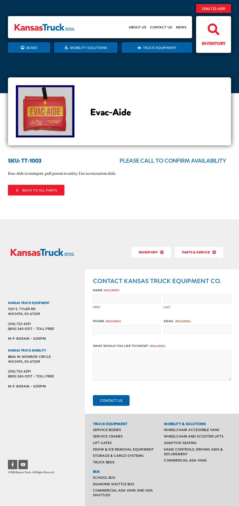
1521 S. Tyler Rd (22, 308)
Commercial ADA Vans (185, 460)
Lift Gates (102, 442)
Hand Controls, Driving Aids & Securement (193, 451)
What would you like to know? (129, 345)
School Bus (104, 477)
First (97, 307)
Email (177, 321)
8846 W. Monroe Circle (29, 356)
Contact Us (161, 27)
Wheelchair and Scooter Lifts (194, 436)
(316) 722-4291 (213, 8)
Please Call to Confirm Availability (173, 160)
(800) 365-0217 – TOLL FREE (31, 328)
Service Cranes (108, 436)
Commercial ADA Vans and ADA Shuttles (123, 492)
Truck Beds (104, 462)
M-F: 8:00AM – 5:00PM (27, 338)
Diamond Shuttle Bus (113, 483)
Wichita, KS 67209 (24, 313)
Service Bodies (107, 429)
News (181, 27)
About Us (137, 27)
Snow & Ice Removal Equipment (123, 449)
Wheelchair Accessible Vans (191, 429)
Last (167, 307)
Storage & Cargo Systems (118, 455)
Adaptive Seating (180, 442)
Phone (107, 321)
